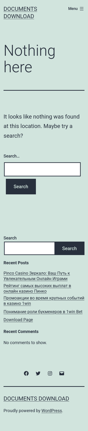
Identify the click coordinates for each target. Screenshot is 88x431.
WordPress (52, 410)
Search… (12, 156)
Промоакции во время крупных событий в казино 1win (44, 300)
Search (10, 237)
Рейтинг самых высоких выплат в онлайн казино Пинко (37, 288)
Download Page (18, 319)
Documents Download (36, 398)
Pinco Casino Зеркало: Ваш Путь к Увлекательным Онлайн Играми (37, 276)
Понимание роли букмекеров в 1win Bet (43, 311)
